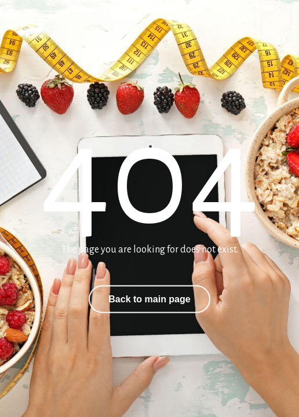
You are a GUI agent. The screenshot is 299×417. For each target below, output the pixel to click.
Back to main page (149, 299)
